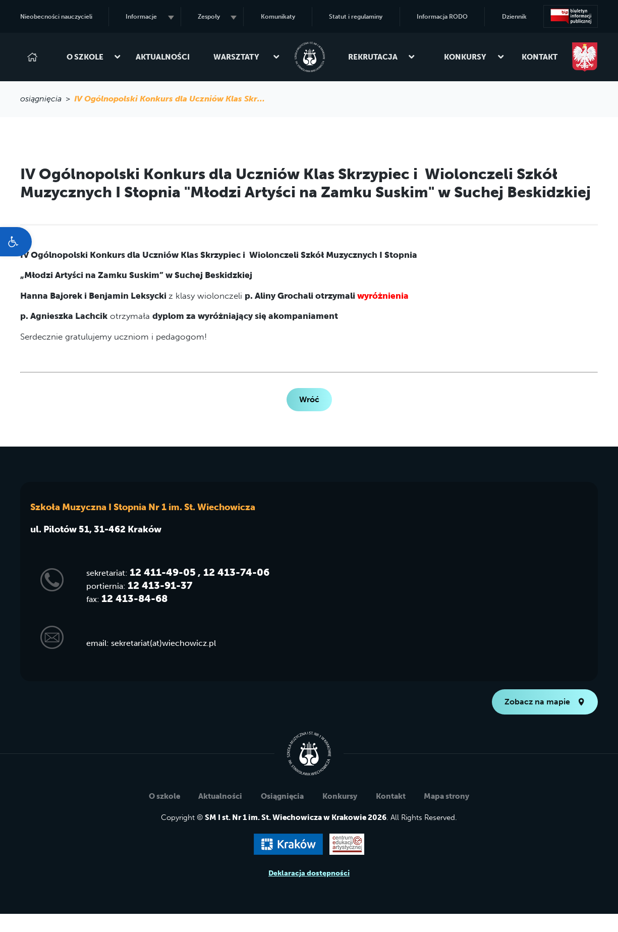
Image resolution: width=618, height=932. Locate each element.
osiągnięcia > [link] (47, 98)
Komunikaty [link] (278, 16)
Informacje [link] (150, 16)
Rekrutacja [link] (377, 57)
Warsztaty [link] (242, 57)
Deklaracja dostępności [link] (309, 873)
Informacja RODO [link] (442, 16)
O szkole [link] (90, 57)
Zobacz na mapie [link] (544, 701)
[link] (16, 241)
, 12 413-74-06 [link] (233, 572)
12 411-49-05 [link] (163, 572)
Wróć (309, 399)
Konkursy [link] (469, 57)
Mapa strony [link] (446, 796)
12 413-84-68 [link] (134, 598)
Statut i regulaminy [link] (355, 16)
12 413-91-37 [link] (160, 585)
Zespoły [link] (217, 16)
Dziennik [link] (514, 16)
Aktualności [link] (163, 57)
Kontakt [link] (539, 57)
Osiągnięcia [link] (282, 796)
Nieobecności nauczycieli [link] (56, 16)
